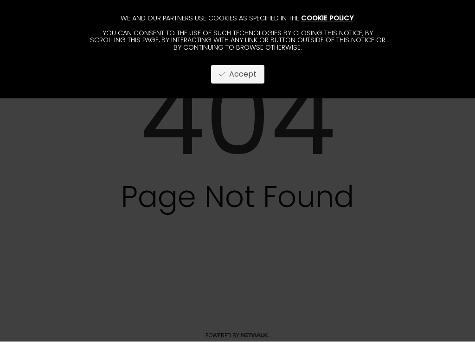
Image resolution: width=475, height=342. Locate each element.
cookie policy (327, 18)
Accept (238, 74)
